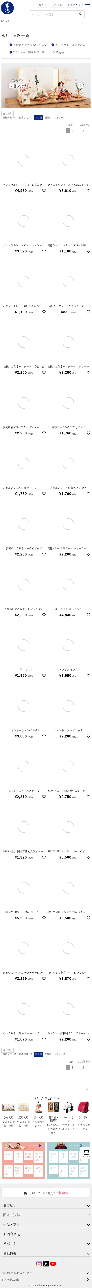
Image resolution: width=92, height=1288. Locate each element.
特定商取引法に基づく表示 (16, 1273)
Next (80, 86)
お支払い (9, 1205)
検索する (81, 14)
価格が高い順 (25, 117)
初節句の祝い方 (83, 1171)
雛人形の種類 (28, 1155)
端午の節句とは (53, 1157)
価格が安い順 (9, 117)
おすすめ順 (59, 117)
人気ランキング (18, 1157)
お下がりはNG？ (8, 1171)
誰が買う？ (28, 1170)
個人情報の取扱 (10, 1280)
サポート (9, 1243)
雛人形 (42, 5)
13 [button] (82, 131)
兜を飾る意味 (73, 1155)
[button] (88, 131)
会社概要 (9, 1253)
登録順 (48, 117)
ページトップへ (87, 1090)
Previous (11, 86)
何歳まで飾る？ (18, 1171)
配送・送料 (11, 1215)
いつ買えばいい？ (63, 1171)
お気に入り (74, 5)
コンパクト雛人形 (38, 1157)
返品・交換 (11, 1224)
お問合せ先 (11, 1234)
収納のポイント (38, 1171)
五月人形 (57, 5)
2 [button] (72, 131)
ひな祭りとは (8, 1155)
